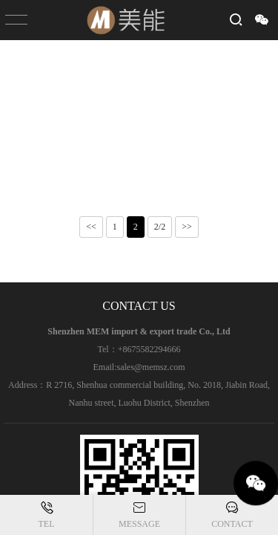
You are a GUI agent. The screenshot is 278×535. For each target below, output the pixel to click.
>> (187, 226)
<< (91, 226)
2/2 (159, 226)
